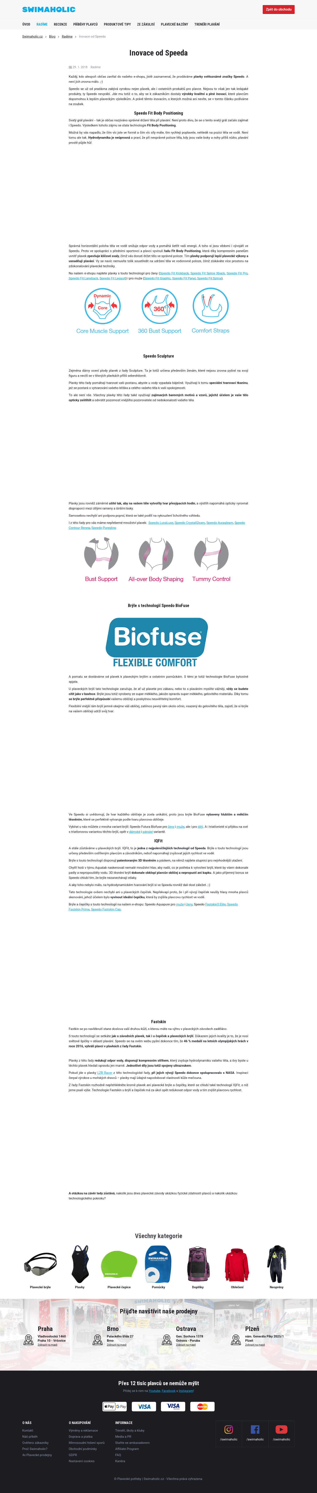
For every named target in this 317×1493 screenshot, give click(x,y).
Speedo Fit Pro (237, 273)
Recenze (60, 24)
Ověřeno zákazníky (35, 1443)
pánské (148, 832)
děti (200, 827)
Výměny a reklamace (83, 1430)
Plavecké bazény (174, 24)
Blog (52, 36)
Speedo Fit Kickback (174, 273)
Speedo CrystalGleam (190, 523)
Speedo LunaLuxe (160, 523)
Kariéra (120, 1461)
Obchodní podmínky (83, 1449)
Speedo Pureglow (103, 528)
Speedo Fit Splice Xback (207, 273)
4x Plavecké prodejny (37, 1455)
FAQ (118, 1455)
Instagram (186, 1391)
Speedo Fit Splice (209, 278)
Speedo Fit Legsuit (112, 278)
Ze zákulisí (146, 24)
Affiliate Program (127, 1449)
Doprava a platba (81, 1437)
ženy (171, 827)
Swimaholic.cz (32, 36)
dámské (134, 832)
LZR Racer (104, 1073)
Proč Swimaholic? (35, 1449)
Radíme (42, 24)
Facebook (169, 1391)
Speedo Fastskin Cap (106, 909)
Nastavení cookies (82, 1461)
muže (181, 827)
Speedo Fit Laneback (83, 278)
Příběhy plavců (85, 24)
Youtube (154, 1391)
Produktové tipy (117, 24)
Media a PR (123, 1437)
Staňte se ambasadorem (132, 1443)
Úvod (26, 24)
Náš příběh (30, 1437)
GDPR (73, 1455)
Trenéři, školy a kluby (129, 1430)
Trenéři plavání (207, 24)
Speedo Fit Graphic (157, 278)
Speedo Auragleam (219, 523)
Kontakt (27, 1430)
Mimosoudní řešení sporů (87, 1443)
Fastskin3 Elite (215, 904)
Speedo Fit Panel (184, 278)
